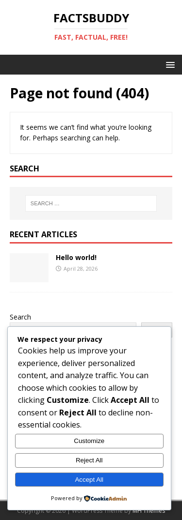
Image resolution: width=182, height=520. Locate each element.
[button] (169, 64)
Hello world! (76, 257)
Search (20, 316)
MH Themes (148, 510)
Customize (89, 440)
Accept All (89, 479)
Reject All (89, 460)
